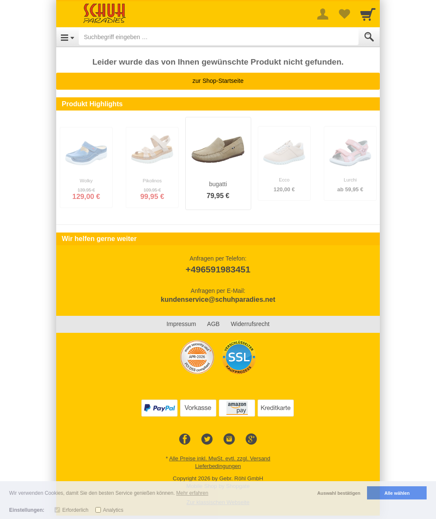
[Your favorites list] (344, 14)
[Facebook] (185, 439)
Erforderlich (75, 510)
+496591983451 (218, 269)
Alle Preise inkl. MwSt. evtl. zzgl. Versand (219, 458)
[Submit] (369, 37)
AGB (213, 323)
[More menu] (323, 14)
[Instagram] (229, 439)
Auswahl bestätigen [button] (338, 493)
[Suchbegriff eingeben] (219, 37)
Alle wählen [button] (397, 493)
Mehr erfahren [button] (192, 493)
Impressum (181, 323)
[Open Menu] (67, 37)
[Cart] (368, 14)
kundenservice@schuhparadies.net (218, 299)
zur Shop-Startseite (218, 80)
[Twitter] (207, 439)
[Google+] (251, 439)
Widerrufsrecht (250, 323)
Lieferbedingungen (218, 466)
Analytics (113, 510)
